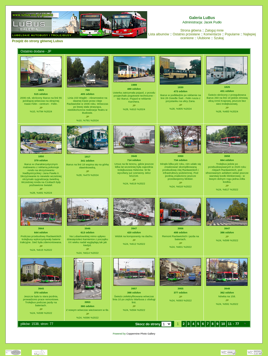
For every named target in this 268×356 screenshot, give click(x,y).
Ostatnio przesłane (186, 34)
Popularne (232, 34)
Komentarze (212, 34)
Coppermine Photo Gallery (140, 333)
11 (230, 324)
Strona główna (190, 30)
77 (237, 324)
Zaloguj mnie (214, 30)
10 (223, 324)
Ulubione (203, 38)
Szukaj (219, 38)
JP (41, 107)
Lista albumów (158, 34)
